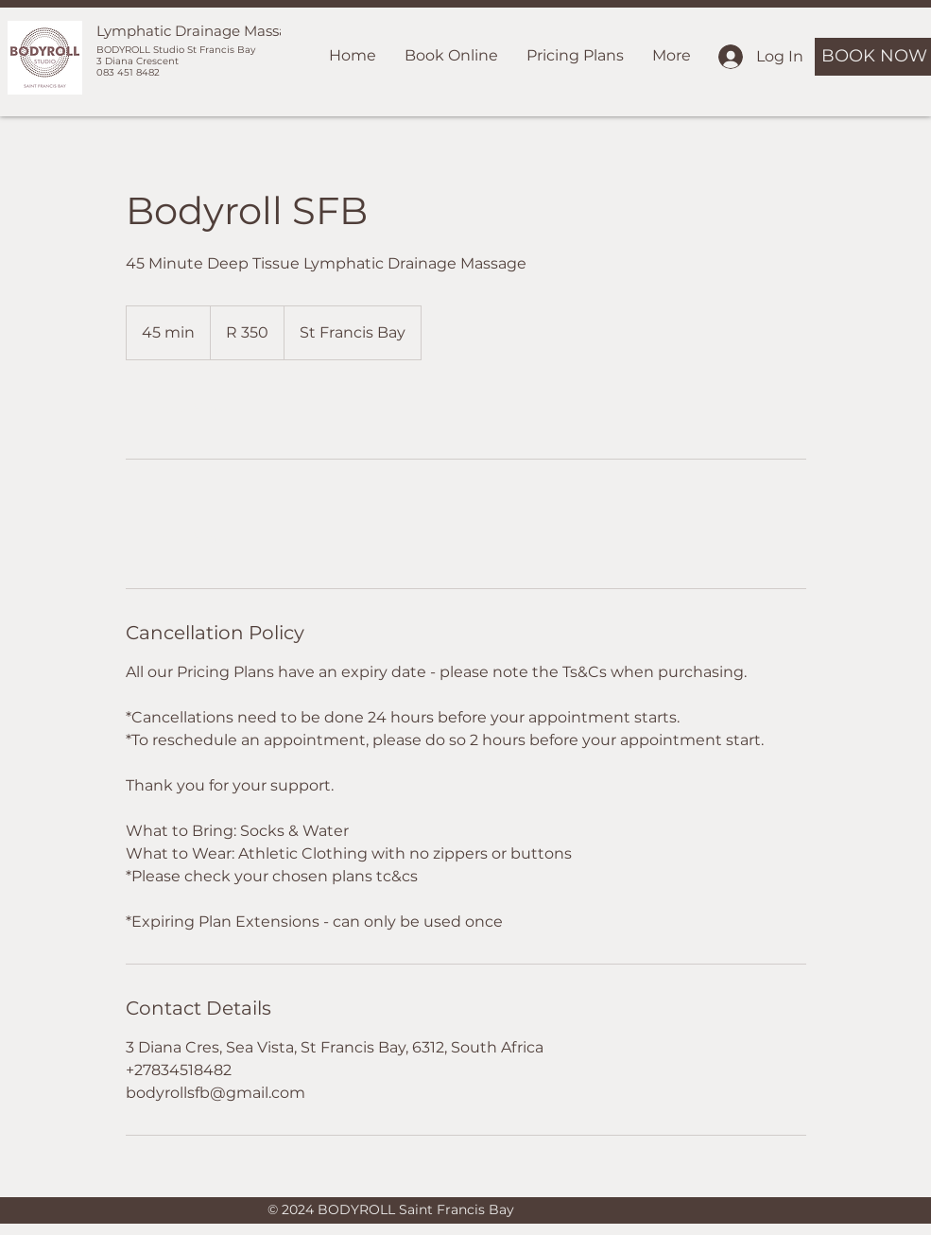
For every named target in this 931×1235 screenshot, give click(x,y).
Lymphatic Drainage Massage (200, 31)
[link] (188, 409)
